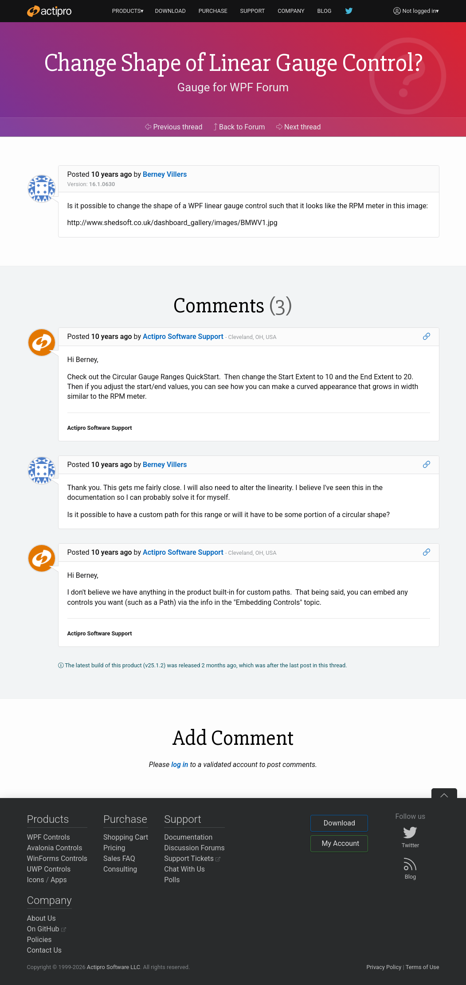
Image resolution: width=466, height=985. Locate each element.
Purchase (125, 819)
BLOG (324, 11)
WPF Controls (48, 837)
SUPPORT (252, 11)
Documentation (188, 837)
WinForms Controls (57, 858)
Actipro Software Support (183, 336)
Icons (35, 880)
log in (179, 764)
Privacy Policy (383, 967)
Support (182, 819)
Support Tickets (192, 858)
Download (339, 823)
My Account (340, 843)
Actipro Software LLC (113, 967)
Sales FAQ (119, 858)
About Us (41, 918)
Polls (172, 880)
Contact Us (44, 950)
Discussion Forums (194, 848)
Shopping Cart (125, 837)
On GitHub (46, 929)
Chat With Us (184, 869)
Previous (173, 127)
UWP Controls (49, 869)
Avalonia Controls (54, 848)
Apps (59, 880)
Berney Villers (165, 174)
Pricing (114, 848)
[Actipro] (49, 11)
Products (48, 819)
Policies (39, 939)
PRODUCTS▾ (128, 11)
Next (298, 127)
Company (49, 900)
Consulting (120, 869)
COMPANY (291, 11)
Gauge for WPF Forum (233, 87)
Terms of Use (422, 967)
